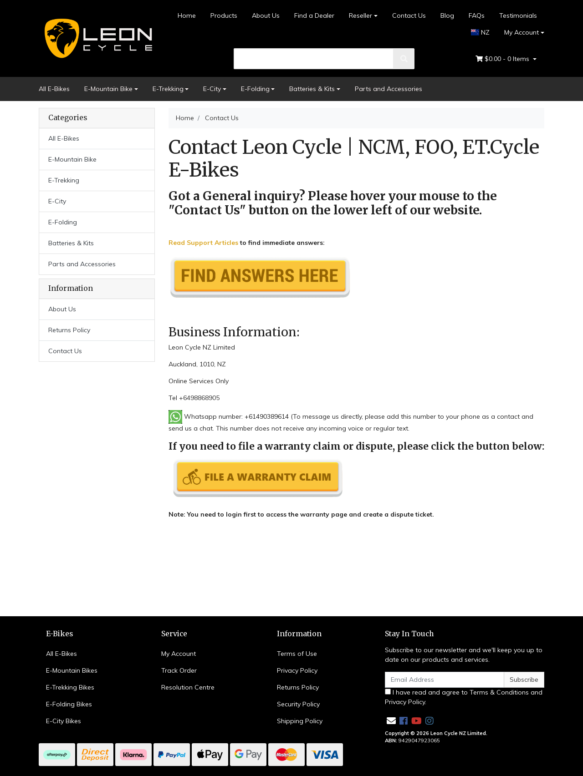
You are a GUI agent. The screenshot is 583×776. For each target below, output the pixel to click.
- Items (503, 59)
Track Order (179, 670)
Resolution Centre (188, 687)
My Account (178, 653)
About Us (266, 15)
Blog (447, 15)
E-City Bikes (63, 721)
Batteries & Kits (312, 89)
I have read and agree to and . (463, 697)
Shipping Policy (299, 721)
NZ (480, 32)
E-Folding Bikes (69, 704)
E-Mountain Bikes (71, 670)
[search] (314, 58)
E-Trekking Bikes (70, 687)
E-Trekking (168, 89)
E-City (212, 89)
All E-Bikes (54, 89)
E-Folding (255, 89)
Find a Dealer (314, 15)
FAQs (477, 15)
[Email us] (391, 720)
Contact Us (409, 15)
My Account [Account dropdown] (521, 32)
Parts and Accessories (388, 89)
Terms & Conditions (499, 692)
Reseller (360, 15)
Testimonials (518, 15)
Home (187, 15)
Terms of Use (297, 653)
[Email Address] (444, 680)
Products (223, 15)
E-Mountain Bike (108, 89)
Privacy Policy (297, 670)
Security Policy (298, 704)
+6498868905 (199, 398)
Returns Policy (69, 330)
